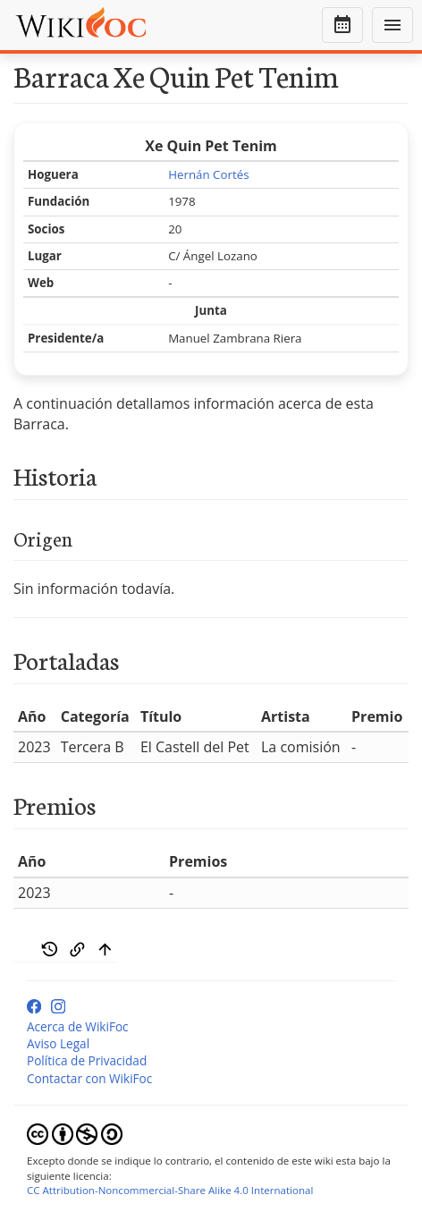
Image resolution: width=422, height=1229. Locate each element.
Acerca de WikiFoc (78, 1026)
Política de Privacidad (87, 1060)
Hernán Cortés (208, 174)
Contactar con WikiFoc (89, 1078)
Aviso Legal (58, 1043)
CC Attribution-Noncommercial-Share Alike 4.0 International (170, 1190)
